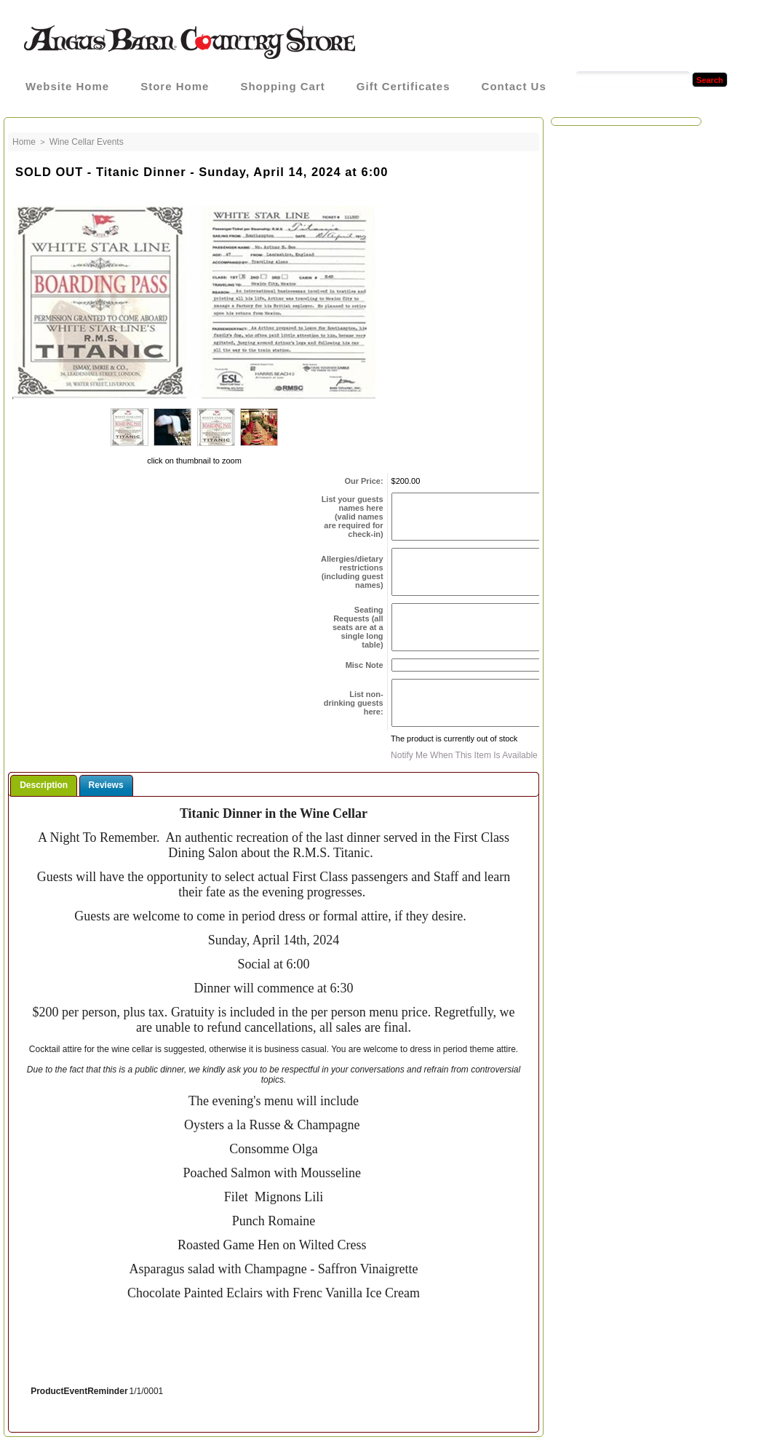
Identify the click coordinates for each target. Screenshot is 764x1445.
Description (44, 785)
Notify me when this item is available (464, 755)
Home (24, 142)
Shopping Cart (282, 86)
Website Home (67, 86)
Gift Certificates (403, 86)
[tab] (43, 785)
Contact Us (514, 86)
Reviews (106, 785)
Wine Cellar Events (86, 142)
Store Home (174, 86)
